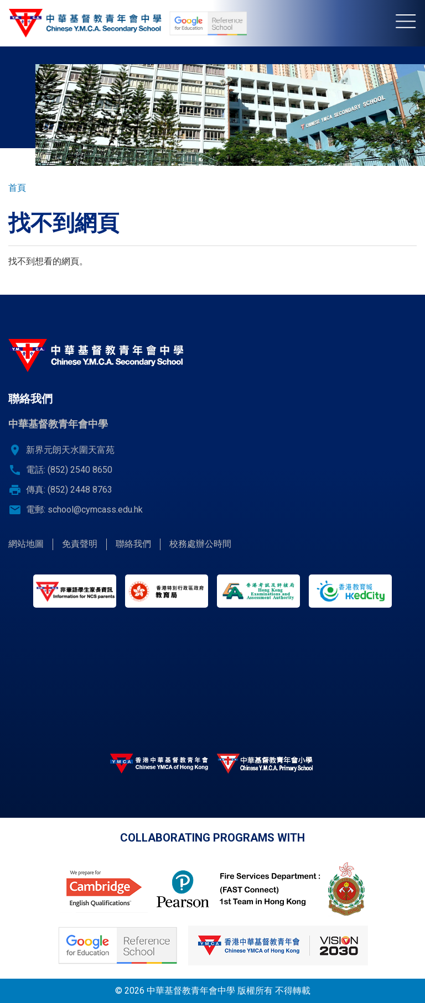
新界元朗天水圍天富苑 (70, 450)
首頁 (17, 187)
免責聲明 (79, 544)
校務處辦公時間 (200, 544)
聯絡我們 (133, 544)
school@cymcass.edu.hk (95, 509)
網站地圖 (26, 544)
